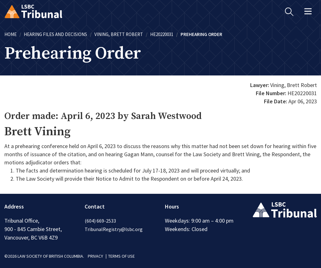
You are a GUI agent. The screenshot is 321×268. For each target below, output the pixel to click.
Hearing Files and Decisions (55, 34)
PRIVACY (95, 256)
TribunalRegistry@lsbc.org (114, 229)
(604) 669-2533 (100, 221)
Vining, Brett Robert (118, 34)
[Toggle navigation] (308, 11)
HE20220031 (161, 34)
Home (10, 34)
